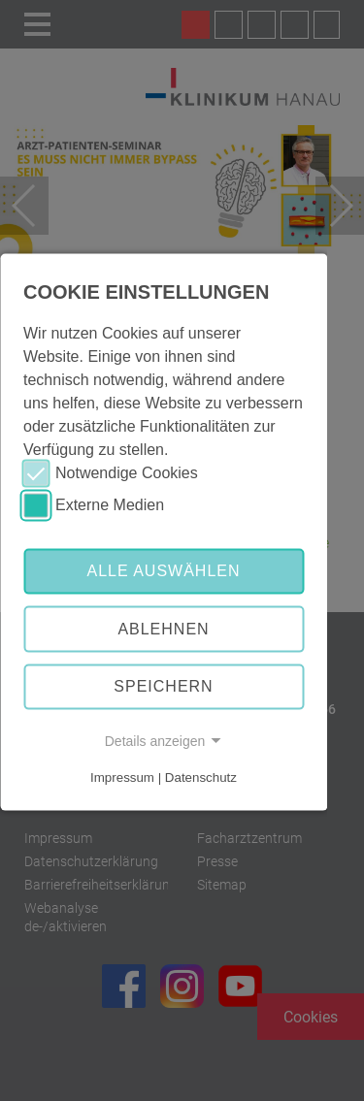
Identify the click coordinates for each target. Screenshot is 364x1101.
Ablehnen (163, 629)
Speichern (163, 686)
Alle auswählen (163, 571)
